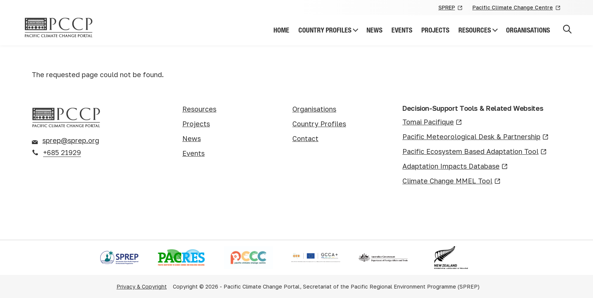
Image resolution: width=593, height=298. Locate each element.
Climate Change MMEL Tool (451, 181)
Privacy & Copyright (141, 286)
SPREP (450, 8)
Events (401, 30)
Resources (474, 30)
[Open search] (567, 30)
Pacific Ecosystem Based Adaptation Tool (474, 152)
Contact (305, 138)
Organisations (528, 30)
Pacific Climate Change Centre (516, 8)
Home (281, 30)
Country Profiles (324, 30)
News (374, 30)
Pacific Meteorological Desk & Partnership (475, 137)
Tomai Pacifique (432, 122)
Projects (435, 30)
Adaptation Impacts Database (455, 166)
